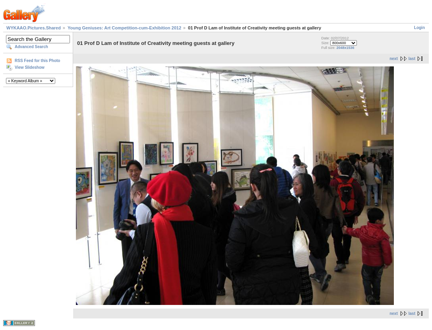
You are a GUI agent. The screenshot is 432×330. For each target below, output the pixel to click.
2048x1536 (346, 48)
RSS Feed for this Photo (37, 60)
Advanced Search (31, 47)
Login (419, 27)
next (393, 58)
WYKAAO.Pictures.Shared (33, 27)
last (412, 58)
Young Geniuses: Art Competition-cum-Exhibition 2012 (124, 27)
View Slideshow (30, 67)
